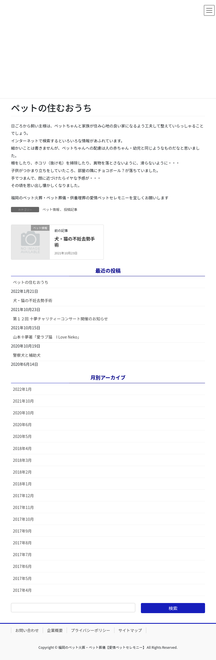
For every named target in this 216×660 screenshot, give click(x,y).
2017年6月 (22, 566)
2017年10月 (23, 519)
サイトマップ (130, 630)
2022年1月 (22, 389)
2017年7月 (22, 554)
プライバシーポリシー (90, 630)
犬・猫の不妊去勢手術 (74, 241)
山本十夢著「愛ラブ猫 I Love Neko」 (47, 337)
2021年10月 (23, 401)
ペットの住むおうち (30, 282)
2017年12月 (23, 495)
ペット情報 (50, 209)
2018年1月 (22, 484)
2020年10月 (23, 412)
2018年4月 (22, 448)
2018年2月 (22, 472)
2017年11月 (23, 507)
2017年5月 (22, 578)
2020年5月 (22, 436)
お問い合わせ (27, 630)
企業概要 (55, 630)
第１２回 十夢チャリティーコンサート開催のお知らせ (60, 318)
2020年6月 (22, 424)
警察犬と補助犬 (26, 355)
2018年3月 (22, 460)
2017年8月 (22, 542)
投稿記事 (70, 209)
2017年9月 (22, 531)
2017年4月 (22, 590)
